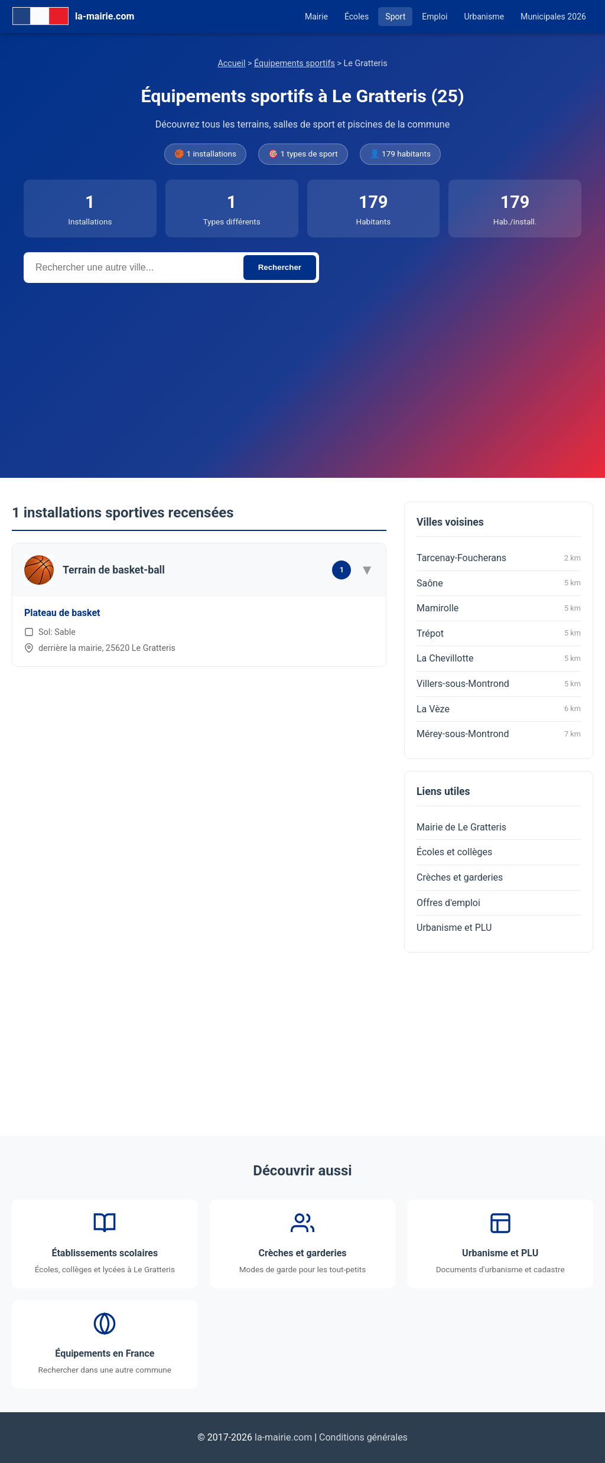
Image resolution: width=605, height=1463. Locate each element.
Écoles (356, 16)
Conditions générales (363, 1437)
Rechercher (279, 267)
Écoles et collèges (454, 852)
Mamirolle (499, 608)
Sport (395, 16)
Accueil (231, 63)
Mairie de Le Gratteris (461, 827)
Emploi (434, 16)
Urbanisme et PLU (454, 927)
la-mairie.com (283, 1437)
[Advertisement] (302, 371)
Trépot (499, 633)
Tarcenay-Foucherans (499, 558)
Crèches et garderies (460, 877)
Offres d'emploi (448, 902)
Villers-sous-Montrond (499, 684)
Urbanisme (484, 16)
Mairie (316, 16)
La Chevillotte (499, 658)
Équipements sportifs (294, 63)
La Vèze (499, 709)
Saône (499, 583)
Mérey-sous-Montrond (499, 734)
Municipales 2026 (553, 16)
